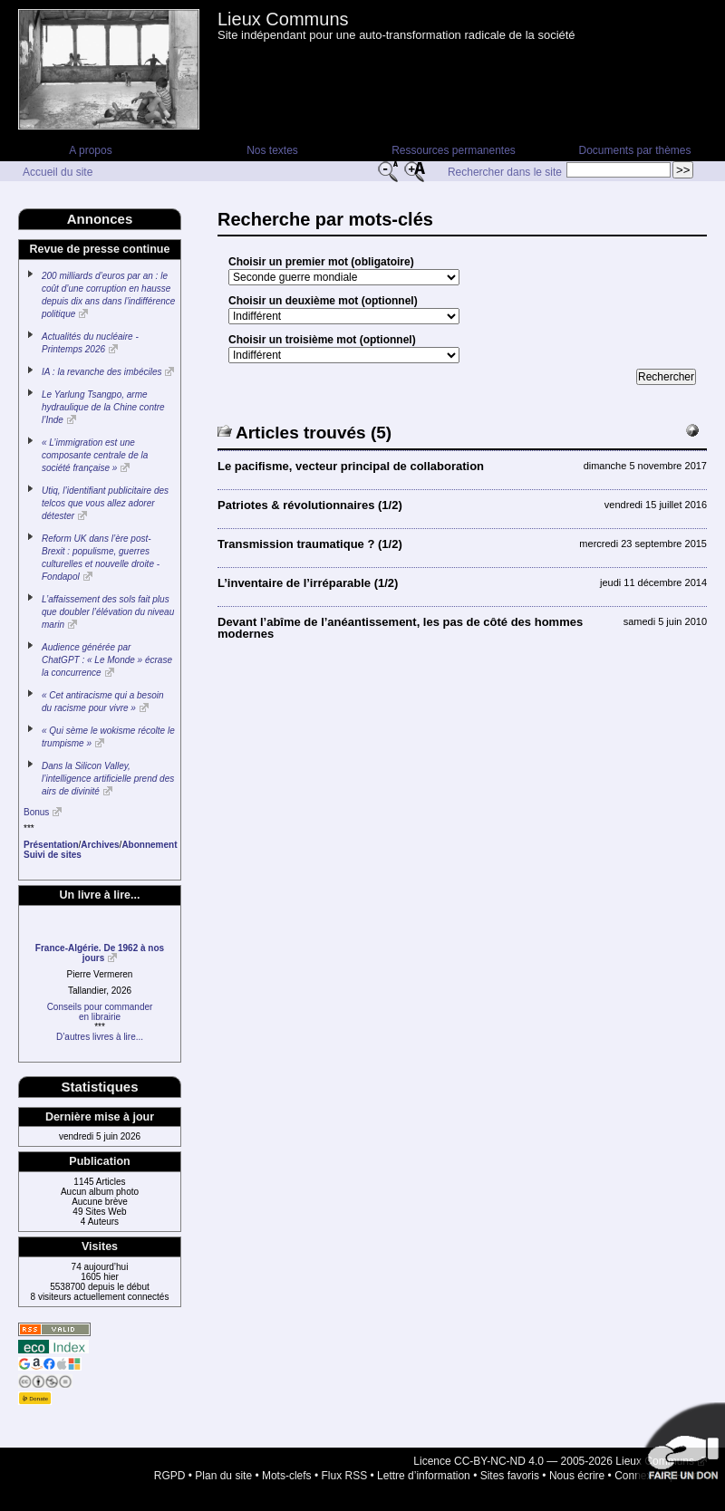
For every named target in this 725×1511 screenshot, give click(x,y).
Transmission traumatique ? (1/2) (310, 544)
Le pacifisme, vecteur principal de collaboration (351, 466)
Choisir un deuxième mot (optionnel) (323, 300)
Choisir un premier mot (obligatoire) (321, 261)
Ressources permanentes (454, 150)
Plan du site (223, 1475)
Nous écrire (576, 1475)
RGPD (170, 1475)
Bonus (36, 812)
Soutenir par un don (679, 1447)
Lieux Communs (283, 19)
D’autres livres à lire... (99, 1037)
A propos (90, 150)
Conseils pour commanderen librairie (100, 1012)
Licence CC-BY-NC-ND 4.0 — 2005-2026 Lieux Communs (553, 1461)
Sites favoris (509, 1475)
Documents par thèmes (634, 150)
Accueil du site (57, 172)
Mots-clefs (287, 1475)
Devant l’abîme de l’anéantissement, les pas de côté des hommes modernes (400, 627)
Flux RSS (345, 1475)
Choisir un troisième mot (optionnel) (322, 339)
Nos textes (272, 150)
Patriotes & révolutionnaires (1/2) (310, 505)
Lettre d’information (423, 1475)
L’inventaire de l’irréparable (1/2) (308, 583)
